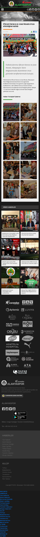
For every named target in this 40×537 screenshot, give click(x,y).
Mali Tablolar (6, 479)
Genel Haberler (6, 442)
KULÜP (2, 511)
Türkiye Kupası (6, 448)
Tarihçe (4, 468)
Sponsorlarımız (6, 476)
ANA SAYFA (3, 491)
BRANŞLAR (3, 534)
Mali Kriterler (4, 522)
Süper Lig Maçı (6, 446)
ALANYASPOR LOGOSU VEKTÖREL (12, 396)
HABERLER (3, 493)
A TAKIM (2, 524)
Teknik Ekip (3, 528)
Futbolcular (4, 526)
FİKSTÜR (3, 532)
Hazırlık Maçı (6, 451)
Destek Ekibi (4, 530)
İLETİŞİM (3, 536)
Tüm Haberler (6, 440)
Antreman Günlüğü (8, 444)
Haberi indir (31, 32)
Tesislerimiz (5, 474)
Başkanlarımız (6, 470)
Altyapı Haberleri (7, 455)
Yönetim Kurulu (7, 472)
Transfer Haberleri (7, 453)
